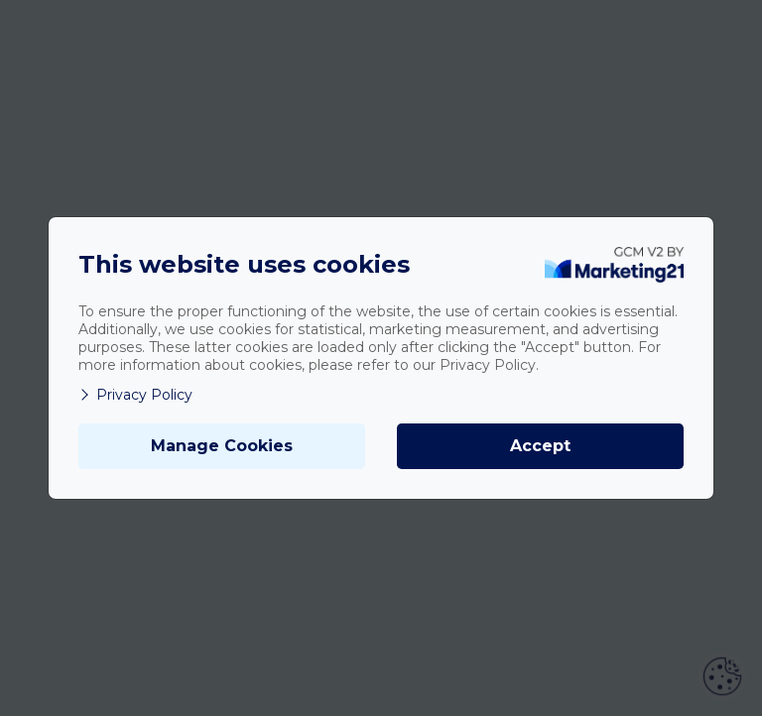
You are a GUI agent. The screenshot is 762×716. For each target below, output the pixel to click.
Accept (540, 445)
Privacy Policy (135, 395)
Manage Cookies (222, 445)
